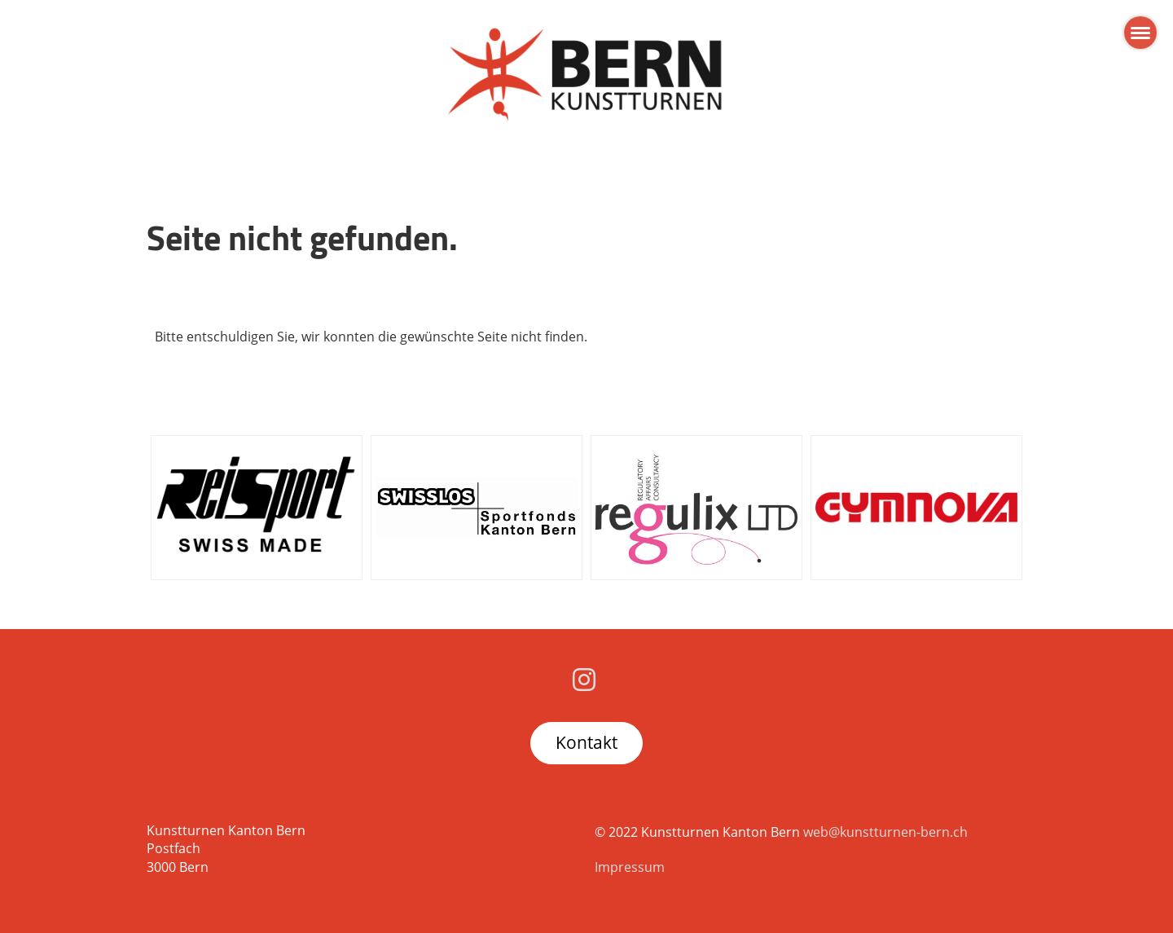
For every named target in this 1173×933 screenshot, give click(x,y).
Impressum (630, 867)
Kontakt (586, 742)
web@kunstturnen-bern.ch (885, 832)
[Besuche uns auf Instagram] (584, 679)
